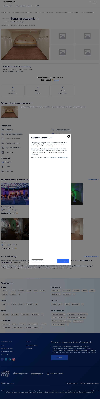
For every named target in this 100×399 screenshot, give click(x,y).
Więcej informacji (37, 261)
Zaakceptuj (63, 261)
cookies (65, 157)
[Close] (68, 136)
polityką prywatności (56, 157)
